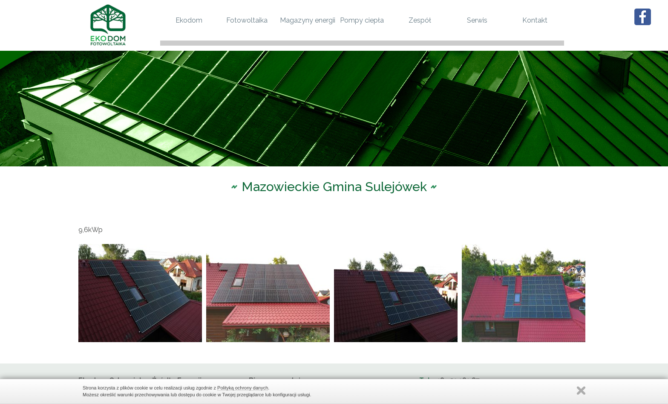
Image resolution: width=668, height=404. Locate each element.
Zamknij (581, 391)
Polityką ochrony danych (242, 387)
